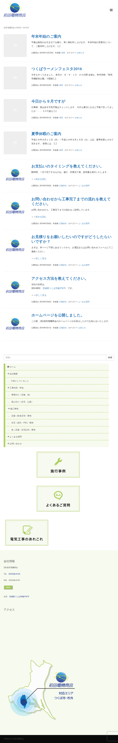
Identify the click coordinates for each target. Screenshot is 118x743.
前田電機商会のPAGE (12, 28)
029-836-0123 (14, 574)
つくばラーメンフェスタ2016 (56, 69)
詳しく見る (41, 258)
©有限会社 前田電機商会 (14, 739)
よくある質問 (83, 186)
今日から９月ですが (48, 101)
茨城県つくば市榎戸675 (54, 288)
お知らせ (80, 53)
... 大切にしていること (18, 381)
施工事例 (12, 409)
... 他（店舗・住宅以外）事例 (21, 430)
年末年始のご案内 (46, 36)
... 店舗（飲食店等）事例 (19, 416)
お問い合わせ (14, 443)
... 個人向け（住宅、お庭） (20, 402)
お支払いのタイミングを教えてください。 (67, 166)
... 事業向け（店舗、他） (19, 395)
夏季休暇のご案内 (50, 134)
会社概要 (12, 374)
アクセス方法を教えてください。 (59, 278)
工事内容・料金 (15, 388)
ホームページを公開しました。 (57, 315)
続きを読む (41, 179)
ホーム (11, 367)
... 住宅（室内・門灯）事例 (20, 423)
